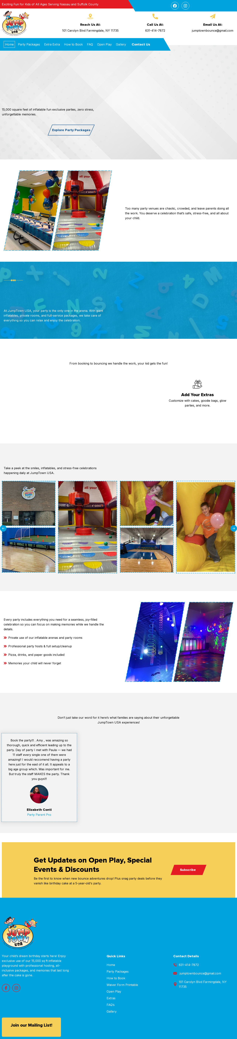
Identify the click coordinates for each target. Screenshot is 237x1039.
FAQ (90, 44)
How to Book (73, 44)
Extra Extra (52, 44)
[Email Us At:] (212, 16)
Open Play (104, 44)
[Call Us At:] (155, 16)
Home (9, 44)
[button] (3, 528)
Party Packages (29, 44)
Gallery (121, 44)
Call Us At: (155, 25)
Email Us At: (212, 25)
